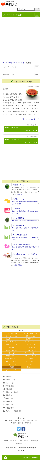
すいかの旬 (16, 208)
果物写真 (7, 395)
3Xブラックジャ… (30, 347)
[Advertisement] (21, 40)
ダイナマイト (30, 361)
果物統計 (7, 389)
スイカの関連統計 (18, 225)
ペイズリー (30, 364)
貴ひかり (11, 347)
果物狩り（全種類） (11, 392)
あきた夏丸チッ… (11, 342)
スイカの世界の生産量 (20, 235)
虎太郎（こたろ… (11, 356)
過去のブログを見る (29, 119)
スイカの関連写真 (18, 218)
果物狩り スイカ (18, 199)
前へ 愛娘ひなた (11, 127)
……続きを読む (18, 194)
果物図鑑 (7, 376)
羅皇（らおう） (30, 336)
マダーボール (11, 364)
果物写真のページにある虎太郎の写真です (24, 220)
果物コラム (8, 398)
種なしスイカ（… (11, 336)
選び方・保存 (9, 380)
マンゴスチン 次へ (30, 142)
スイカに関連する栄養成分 (21, 244)
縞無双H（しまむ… (11, 358)
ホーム (4, 63)
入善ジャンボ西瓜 (11, 344)
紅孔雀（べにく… (11, 339)
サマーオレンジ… (11, 370)
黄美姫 (30, 358)
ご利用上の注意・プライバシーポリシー (21, 420)
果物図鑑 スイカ (18, 185)
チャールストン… (30, 353)
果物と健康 (8, 408)
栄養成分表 (8, 386)
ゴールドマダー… (30, 350)
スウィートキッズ (30, 356)
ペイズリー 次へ (30, 131)
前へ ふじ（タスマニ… (13, 139)
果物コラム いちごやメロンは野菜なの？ (25, 254)
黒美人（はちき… (11, 350)
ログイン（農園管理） (12, 411)
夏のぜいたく (30, 339)
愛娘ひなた (30, 367)
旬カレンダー (9, 383)
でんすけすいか (30, 344)
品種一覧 (7, 401)
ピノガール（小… (30, 342)
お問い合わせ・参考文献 (21, 423)
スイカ (21, 63)
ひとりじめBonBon (30, 333)
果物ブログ (13, 63)
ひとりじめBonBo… (11, 333)
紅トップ (11, 353)
